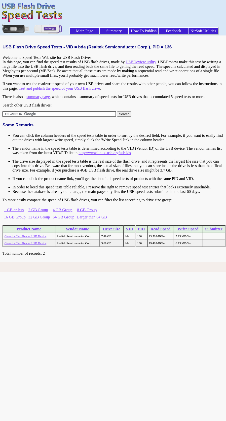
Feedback (173, 31)
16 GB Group (15, 217)
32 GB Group (39, 217)
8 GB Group (87, 210)
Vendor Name (77, 229)
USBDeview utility (141, 62)
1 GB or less (14, 210)
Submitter (213, 229)
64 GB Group (63, 217)
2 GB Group (38, 210)
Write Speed (188, 229)
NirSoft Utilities (203, 31)
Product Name (29, 229)
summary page (38, 97)
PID (141, 229)
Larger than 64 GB (92, 217)
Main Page (84, 31)
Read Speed (160, 229)
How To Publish (144, 31)
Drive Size (111, 229)
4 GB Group (62, 210)
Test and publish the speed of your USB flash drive (59, 88)
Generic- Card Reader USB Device (25, 236)
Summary (114, 31)
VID (129, 229)
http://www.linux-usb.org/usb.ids (104, 153)
